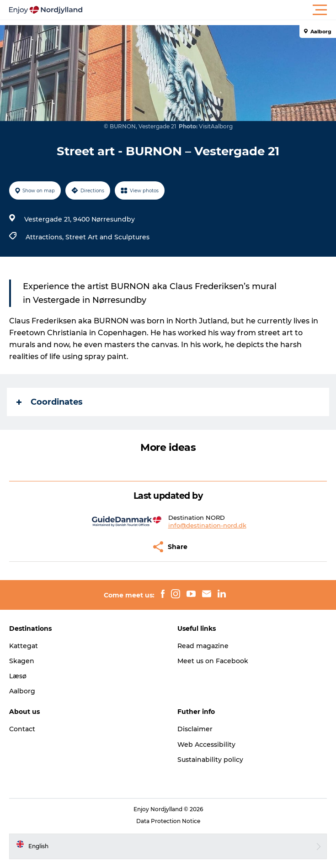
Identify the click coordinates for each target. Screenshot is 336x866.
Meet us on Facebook (212, 661)
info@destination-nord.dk (207, 525)
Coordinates (49, 402)
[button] (209, 10)
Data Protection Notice (168, 821)
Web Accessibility (206, 744)
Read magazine (203, 646)
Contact (22, 729)
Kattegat (23, 646)
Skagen (21, 661)
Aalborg (22, 691)
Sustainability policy (210, 759)
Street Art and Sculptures (107, 237)
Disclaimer (195, 729)
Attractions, (45, 237)
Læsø (18, 676)
